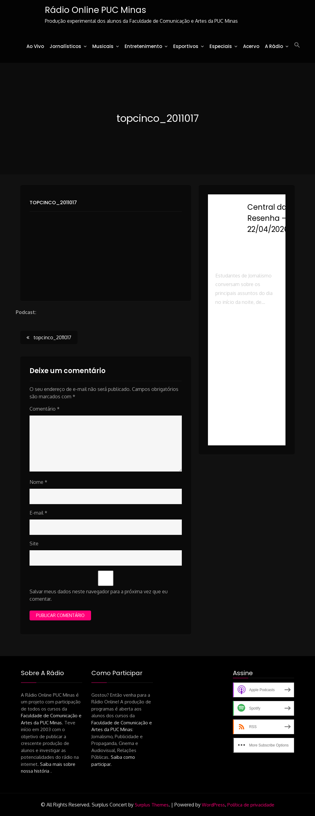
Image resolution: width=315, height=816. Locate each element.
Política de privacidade (250, 805)
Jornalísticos (65, 46)
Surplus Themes (152, 805)
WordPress (213, 805)
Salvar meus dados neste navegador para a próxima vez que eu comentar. (99, 595)
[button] (297, 45)
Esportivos (185, 46)
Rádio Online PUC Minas (95, 10)
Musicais (103, 46)
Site (34, 543)
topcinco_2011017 (53, 202)
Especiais (220, 46)
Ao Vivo (35, 46)
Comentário (45, 409)
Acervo (251, 46)
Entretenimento (143, 46)
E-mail (38, 513)
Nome (38, 482)
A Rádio (274, 46)
